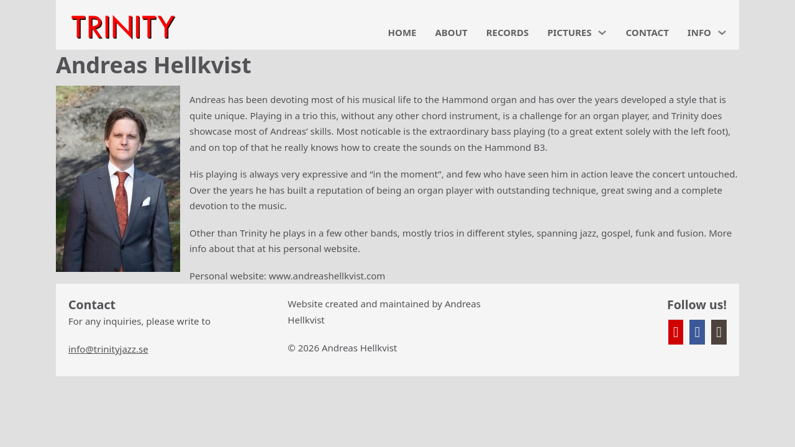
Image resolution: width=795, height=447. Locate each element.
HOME (402, 32)
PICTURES (569, 32)
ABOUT (451, 32)
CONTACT (646, 32)
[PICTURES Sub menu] (602, 32)
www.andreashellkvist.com (327, 275)
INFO (699, 32)
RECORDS (507, 32)
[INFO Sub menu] (722, 32)
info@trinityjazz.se (108, 349)
